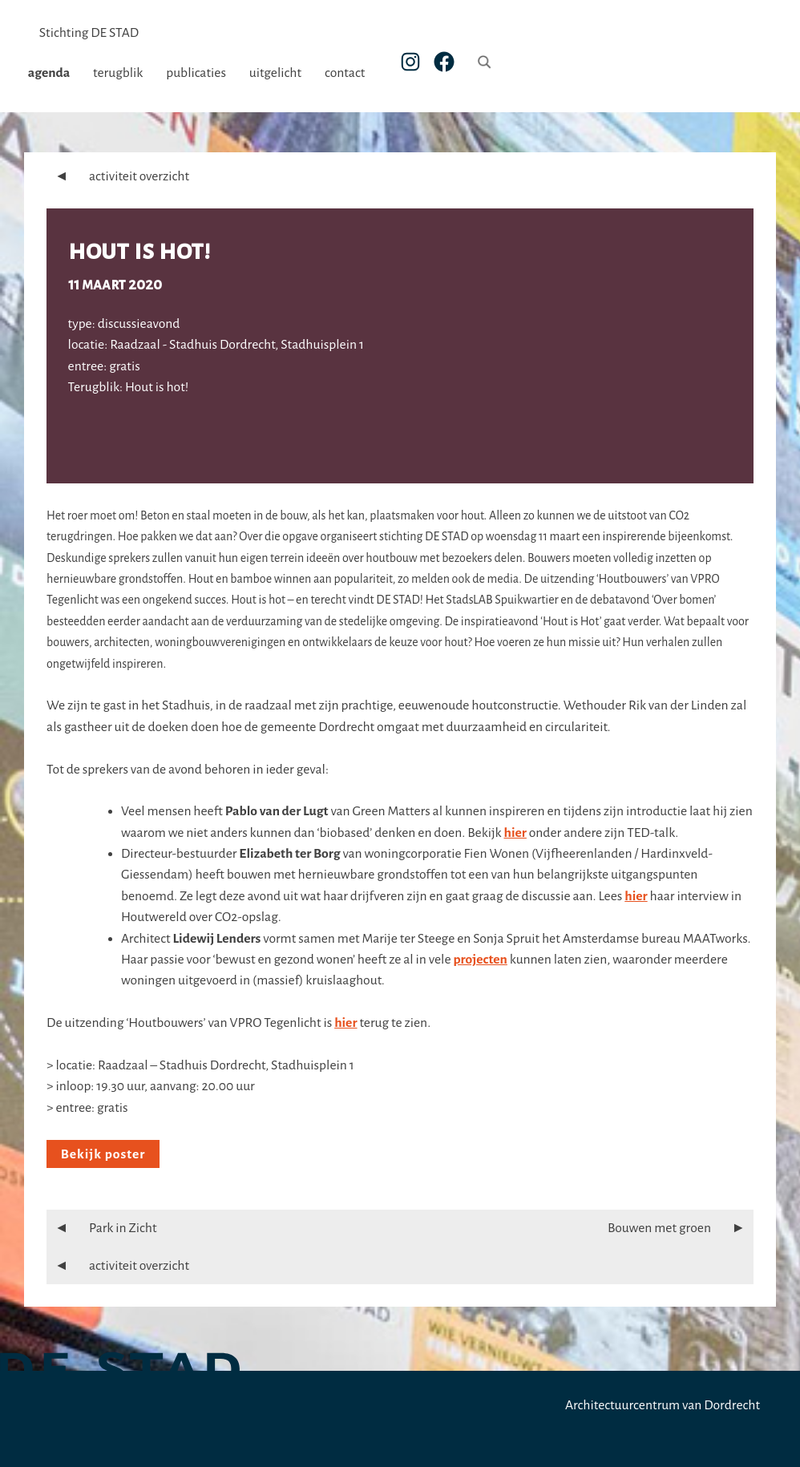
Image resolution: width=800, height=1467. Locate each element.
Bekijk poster (103, 1154)
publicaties (207, 73)
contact (356, 73)
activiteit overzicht (117, 176)
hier (515, 833)
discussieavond (139, 324)
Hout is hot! (139, 250)
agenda (60, 73)
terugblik (129, 73)
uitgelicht (287, 73)
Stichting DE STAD (89, 33)
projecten (480, 959)
